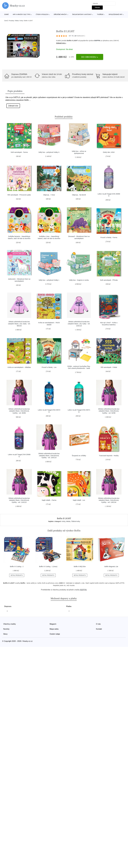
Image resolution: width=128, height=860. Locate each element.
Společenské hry (115, 14)
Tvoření (100, 14)
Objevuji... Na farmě (79, 195)
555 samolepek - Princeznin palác (19, 195)
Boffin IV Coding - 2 (17, 566)
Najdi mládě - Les (79, 500)
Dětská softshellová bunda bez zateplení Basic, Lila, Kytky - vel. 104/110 (79, 324)
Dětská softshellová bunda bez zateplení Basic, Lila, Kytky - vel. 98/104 (19, 324)
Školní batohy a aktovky (82, 14)
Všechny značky (9, 624)
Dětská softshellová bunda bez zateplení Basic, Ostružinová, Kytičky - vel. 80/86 (19, 411)
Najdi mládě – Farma (49, 500)
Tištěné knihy (75, 521)
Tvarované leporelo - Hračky (109, 455)
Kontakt (99, 629)
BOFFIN (97, 40)
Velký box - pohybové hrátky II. (49, 152)
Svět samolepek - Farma (19, 152)
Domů (6, 14)
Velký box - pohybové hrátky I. (49, 280)
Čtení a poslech (42, 14)
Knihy (21, 20)
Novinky (6, 629)
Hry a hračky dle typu (21, 14)
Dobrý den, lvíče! (109, 152)
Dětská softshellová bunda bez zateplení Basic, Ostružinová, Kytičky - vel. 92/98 (108, 411)
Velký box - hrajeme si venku (79, 280)
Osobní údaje (55, 634)
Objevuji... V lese (49, 195)
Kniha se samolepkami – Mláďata (19, 367)
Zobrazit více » (61, 43)
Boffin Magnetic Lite (111, 566)
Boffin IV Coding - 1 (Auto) (48, 566)
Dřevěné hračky (60, 14)
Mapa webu (54, 629)
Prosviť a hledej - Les (49, 367)
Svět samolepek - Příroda (109, 280)
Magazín (53, 624)
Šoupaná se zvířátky (79, 455)
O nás (98, 624)
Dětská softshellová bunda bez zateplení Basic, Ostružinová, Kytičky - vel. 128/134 (108, 500)
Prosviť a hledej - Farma (108, 237)
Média (17, 20)
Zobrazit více (13, 106)
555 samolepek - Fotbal (109, 367)
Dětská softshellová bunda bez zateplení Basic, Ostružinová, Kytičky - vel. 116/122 (19, 500)
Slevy (5, 634)
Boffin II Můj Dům (80, 566)
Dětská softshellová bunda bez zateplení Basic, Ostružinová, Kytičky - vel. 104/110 (49, 455)
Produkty (11, 20)
